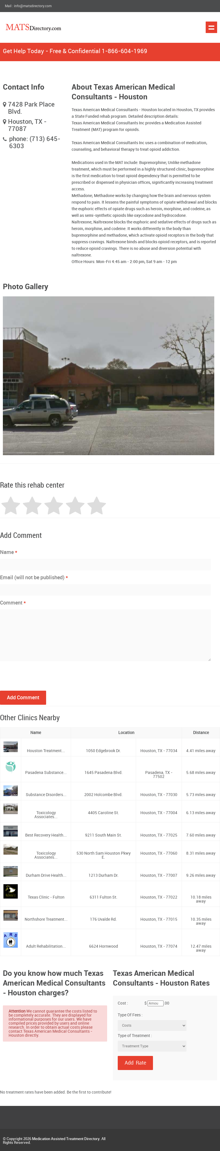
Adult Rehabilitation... (46, 946)
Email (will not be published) (34, 577)
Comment (13, 603)
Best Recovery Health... (46, 835)
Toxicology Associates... (46, 815)
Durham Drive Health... (46, 875)
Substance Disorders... (46, 795)
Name (8, 552)
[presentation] (43, 675)
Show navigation (211, 27)
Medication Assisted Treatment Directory (65, 1139)
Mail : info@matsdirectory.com (28, 6)
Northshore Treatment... (46, 919)
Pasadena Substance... (46, 772)
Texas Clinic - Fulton (46, 897)
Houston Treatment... (46, 751)
